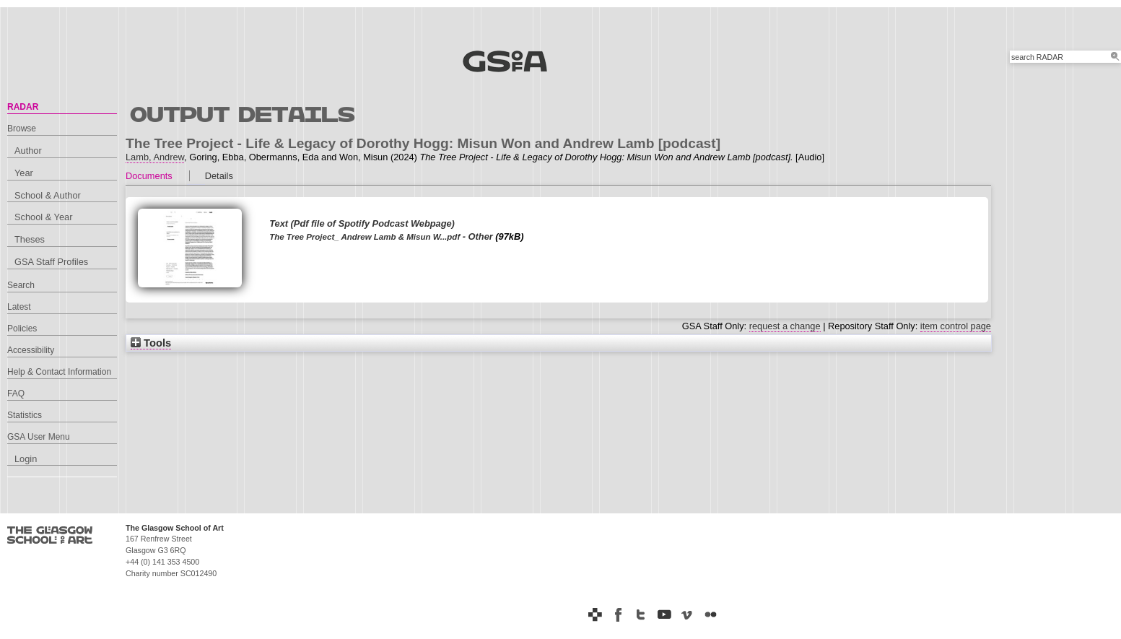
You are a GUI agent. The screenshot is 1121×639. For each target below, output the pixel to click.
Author (28, 150)
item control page (955, 326)
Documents (149, 175)
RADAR (22, 107)
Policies (22, 328)
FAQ (16, 393)
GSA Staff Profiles (51, 261)
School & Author (47, 195)
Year (23, 173)
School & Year (43, 217)
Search (21, 285)
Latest (19, 307)
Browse (21, 128)
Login (25, 458)
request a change (785, 326)
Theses (29, 239)
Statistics (24, 415)
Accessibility (30, 350)
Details (219, 175)
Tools (151, 343)
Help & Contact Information (59, 372)
